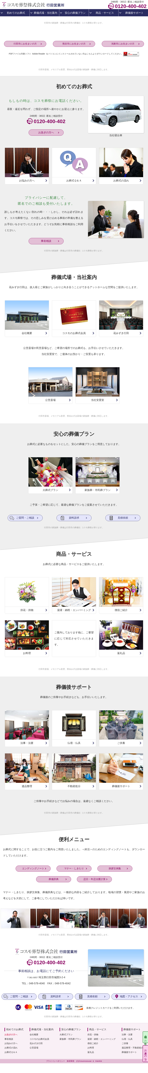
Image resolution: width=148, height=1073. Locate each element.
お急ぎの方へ (145, 1053)
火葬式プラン (66, 1034)
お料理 (90, 1047)
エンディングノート (33, 870)
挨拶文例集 (115, 870)
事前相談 (46, 241)
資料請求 (74, 518)
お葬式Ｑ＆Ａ (10, 1052)
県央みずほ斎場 (74, 69)
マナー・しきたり (74, 870)
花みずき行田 (36, 1043)
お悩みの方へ (10, 1043)
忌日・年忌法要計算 (94, 881)
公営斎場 (34, 1047)
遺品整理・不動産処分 (132, 1047)
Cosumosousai (85, 1061)
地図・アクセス (129, 996)
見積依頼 (123, 518)
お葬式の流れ (10, 1047)
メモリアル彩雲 (58, 69)
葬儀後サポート (129, 1052)
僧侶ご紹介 (92, 1043)
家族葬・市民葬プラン (70, 1039)
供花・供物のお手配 (145, 1037)
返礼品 (90, 1052)
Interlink (98, 1061)
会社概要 (34, 1034)
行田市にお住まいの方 (25, 43)
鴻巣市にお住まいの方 (122, 43)
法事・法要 (127, 1034)
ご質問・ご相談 (25, 518)
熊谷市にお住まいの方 (74, 43)
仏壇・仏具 (127, 1039)
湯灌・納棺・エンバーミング (101, 1039)
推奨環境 (70, 1061)
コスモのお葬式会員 (39, 1039)
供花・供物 (92, 1034)
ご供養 (125, 1043)
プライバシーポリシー (55, 1061)
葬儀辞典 (54, 881)
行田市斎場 (44, 69)
